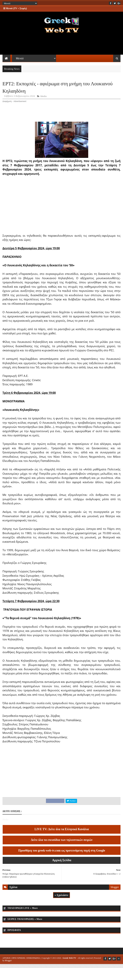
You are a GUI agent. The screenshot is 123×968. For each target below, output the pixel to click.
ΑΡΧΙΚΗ (6, 962)
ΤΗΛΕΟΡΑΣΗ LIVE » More (22, 912)
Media (43, 100)
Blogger (8, 964)
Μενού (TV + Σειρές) (15, 8)
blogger (115, 891)
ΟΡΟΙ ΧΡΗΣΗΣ (18, 962)
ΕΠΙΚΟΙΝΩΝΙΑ (33, 962)
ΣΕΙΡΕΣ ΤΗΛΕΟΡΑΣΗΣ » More (24, 923)
